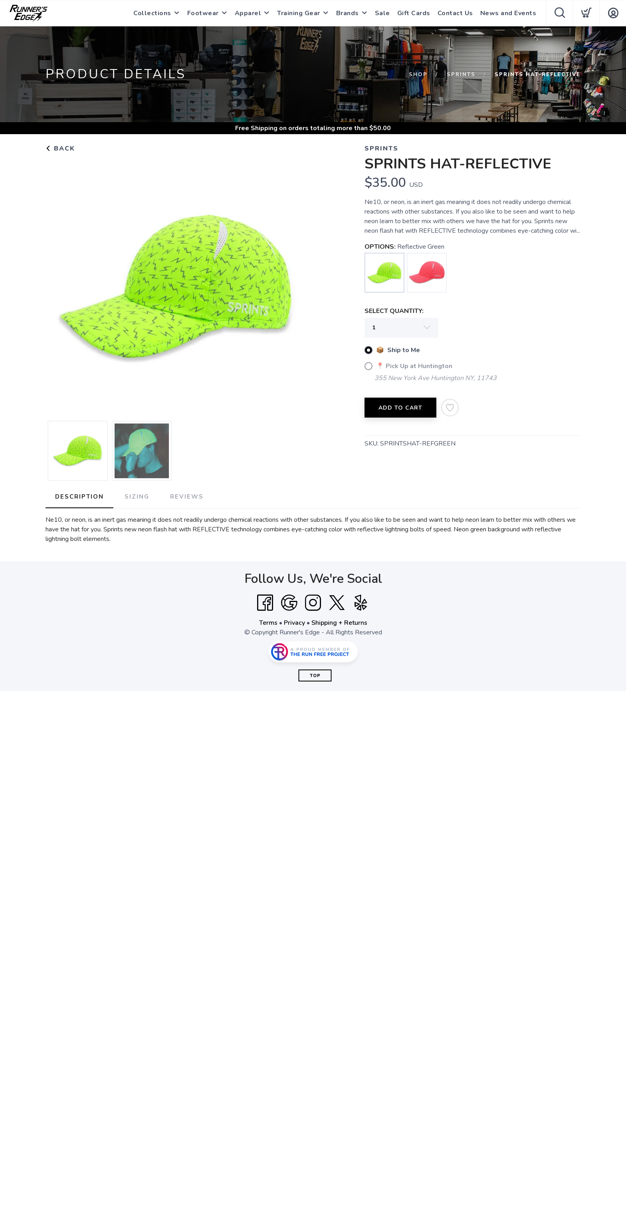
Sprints (461, 74)
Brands (347, 13)
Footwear (203, 13)
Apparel (248, 13)
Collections (152, 13)
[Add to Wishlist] (450, 407)
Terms (268, 622)
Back (60, 148)
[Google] (289, 603)
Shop (418, 74)
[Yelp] (361, 603)
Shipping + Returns (339, 622)
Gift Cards (413, 13)
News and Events (508, 13)
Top (315, 676)
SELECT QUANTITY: (394, 311)
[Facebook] (265, 603)
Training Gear (298, 13)
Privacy (294, 622)
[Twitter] (337, 603)
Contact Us (455, 13)
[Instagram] (313, 603)
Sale (382, 13)
